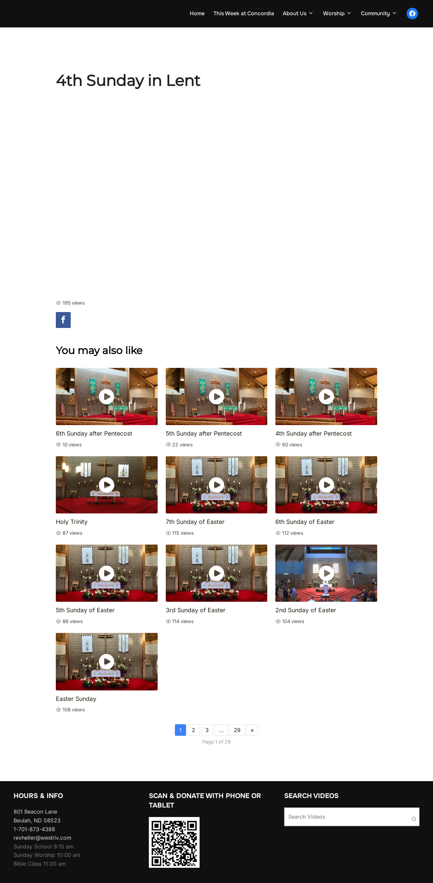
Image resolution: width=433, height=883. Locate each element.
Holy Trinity (72, 522)
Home (191, 13)
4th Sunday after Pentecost (313, 434)
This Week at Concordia (239, 13)
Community (378, 13)
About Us (295, 13)
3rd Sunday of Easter (196, 611)
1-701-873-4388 (34, 830)
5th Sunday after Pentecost (204, 434)
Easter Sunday (76, 699)
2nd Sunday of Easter (305, 611)
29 (237, 731)
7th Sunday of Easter (195, 522)
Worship (335, 13)
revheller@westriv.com (42, 838)
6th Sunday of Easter (305, 522)
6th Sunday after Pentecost (94, 434)
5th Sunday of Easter (85, 611)
